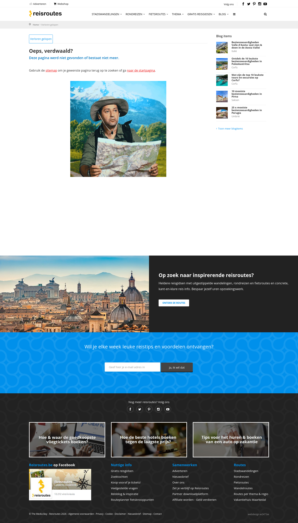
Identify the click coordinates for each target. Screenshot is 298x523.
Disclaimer (120, 514)
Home (36, 24)
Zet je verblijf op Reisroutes (190, 488)
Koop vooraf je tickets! (126, 482)
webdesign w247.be (258, 514)
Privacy (99, 514)
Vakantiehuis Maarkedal (250, 500)
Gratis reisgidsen (201, 14)
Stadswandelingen (107, 14)
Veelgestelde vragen (124, 488)
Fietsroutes (159, 14)
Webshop (61, 4)
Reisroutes (45, 13)
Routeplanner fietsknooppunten (132, 500)
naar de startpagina (141, 70)
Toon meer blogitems (230, 128)
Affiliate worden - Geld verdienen (194, 500)
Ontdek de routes (173, 302)
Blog (224, 14)
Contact (157, 514)
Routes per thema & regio (251, 494)
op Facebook (52, 465)
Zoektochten (119, 476)
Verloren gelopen (41, 39)
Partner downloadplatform (190, 494)
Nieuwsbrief (180, 476)
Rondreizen (136, 14)
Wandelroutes (243, 488)
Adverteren (37, 4)
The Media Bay (39, 514)
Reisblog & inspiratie (124, 494)
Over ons (178, 482)
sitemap (51, 70)
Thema (178, 14)
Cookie (109, 514)
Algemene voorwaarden (81, 514)
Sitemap (147, 514)
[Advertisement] (118, 211)
